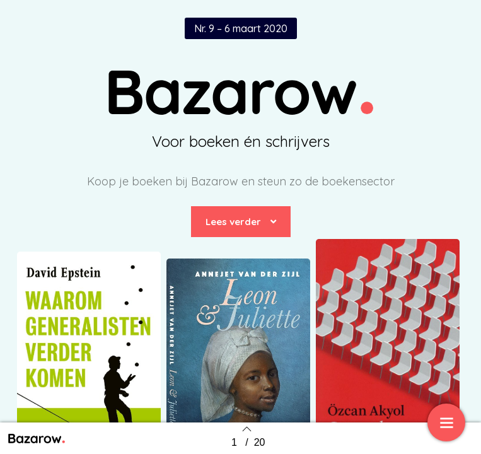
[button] (241, 221)
